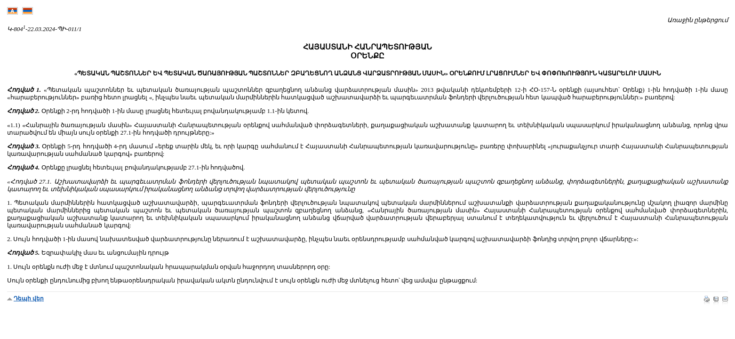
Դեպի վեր (29, 298)
